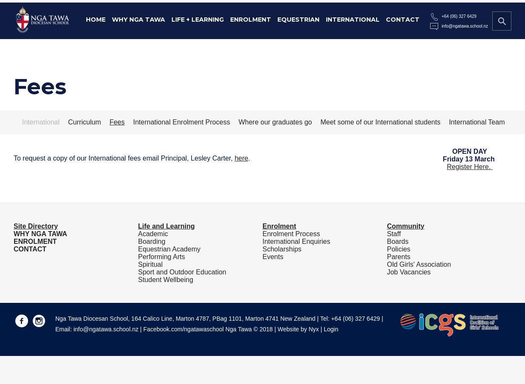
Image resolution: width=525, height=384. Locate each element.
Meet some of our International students (380, 122)
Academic (153, 233)
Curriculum (84, 122)
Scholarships (282, 249)
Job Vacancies (409, 272)
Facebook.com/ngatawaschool (183, 329)
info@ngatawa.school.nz (465, 26)
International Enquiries (296, 241)
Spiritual (150, 264)
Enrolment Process (291, 233)
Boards (397, 241)
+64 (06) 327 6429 (459, 16)
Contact (402, 19)
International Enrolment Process (181, 122)
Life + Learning (197, 19)
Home (96, 19)
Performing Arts (161, 256)
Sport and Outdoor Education (182, 272)
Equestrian (298, 19)
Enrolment (250, 19)
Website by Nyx (298, 329)
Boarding (151, 241)
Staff (394, 233)
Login (331, 329)
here (241, 158)
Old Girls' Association (419, 264)
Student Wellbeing (165, 279)
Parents (398, 256)
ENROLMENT (35, 241)
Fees (117, 122)
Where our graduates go (275, 122)
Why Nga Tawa (138, 19)
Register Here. (470, 166)
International (352, 19)
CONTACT (30, 249)
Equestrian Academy (169, 249)
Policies (398, 249)
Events (272, 256)
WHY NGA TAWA (40, 233)
